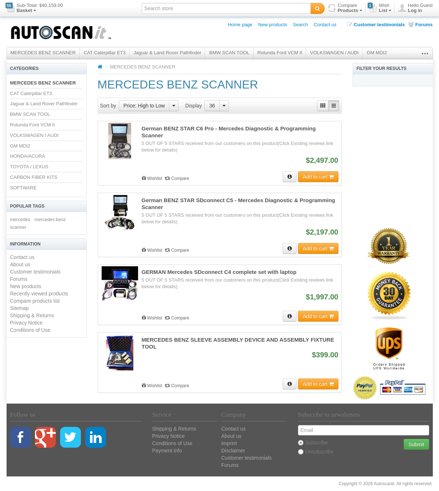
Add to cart (318, 177)
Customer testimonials (376, 24)
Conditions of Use (30, 330)
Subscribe (313, 442)
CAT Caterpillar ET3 (105, 52)
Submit (416, 444)
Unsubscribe (316, 452)
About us (20, 264)
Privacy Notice (26, 323)
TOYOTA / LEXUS (29, 166)
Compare (177, 178)
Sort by (108, 106)
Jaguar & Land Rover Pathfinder (167, 52)
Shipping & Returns (32, 315)
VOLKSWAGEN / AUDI (334, 52)
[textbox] (226, 8)
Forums (420, 24)
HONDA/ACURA (27, 156)
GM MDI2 (377, 52)
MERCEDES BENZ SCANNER (43, 52)
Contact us (325, 24)
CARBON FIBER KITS (34, 177)
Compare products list (35, 301)
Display (193, 106)
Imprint (229, 443)
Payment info (167, 450)
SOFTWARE (23, 187)
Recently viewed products (39, 293)
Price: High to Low (144, 106)
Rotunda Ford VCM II (280, 52)
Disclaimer (233, 450)
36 (212, 106)
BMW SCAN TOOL (229, 52)
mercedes (20, 219)
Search (300, 24)
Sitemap (19, 308)
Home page (240, 24)
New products (272, 24)
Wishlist (153, 178)
